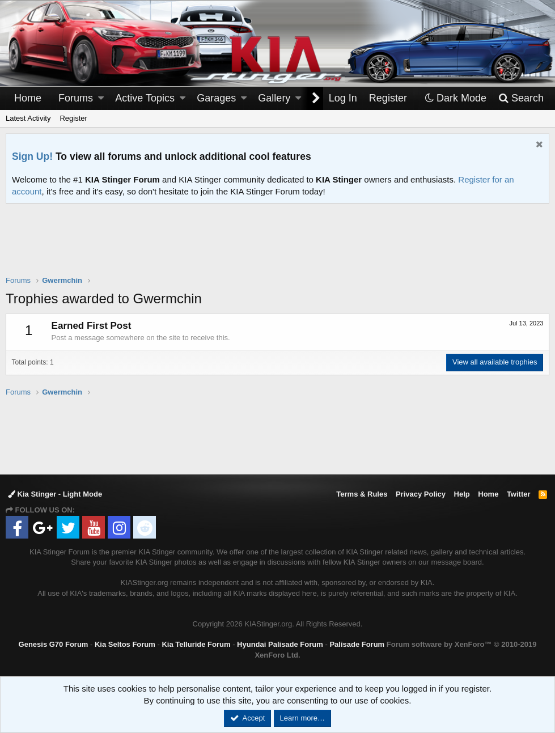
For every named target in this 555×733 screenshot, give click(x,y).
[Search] (520, 98)
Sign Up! (32, 156)
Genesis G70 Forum (53, 644)
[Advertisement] (277, 246)
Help (462, 494)
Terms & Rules (361, 494)
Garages (216, 98)
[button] (101, 98)
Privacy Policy (421, 494)
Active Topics (145, 98)
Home (27, 98)
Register (73, 118)
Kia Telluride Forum (196, 644)
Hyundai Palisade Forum (280, 644)
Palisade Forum (356, 644)
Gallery (274, 98)
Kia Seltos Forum (125, 644)
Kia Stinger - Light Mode (55, 494)
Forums (75, 98)
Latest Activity (28, 118)
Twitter (519, 494)
